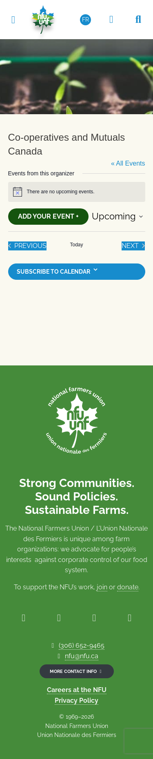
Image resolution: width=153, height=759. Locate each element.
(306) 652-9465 (81, 645)
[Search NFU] (138, 19)
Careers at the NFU (76, 690)
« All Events (128, 163)
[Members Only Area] (111, 19)
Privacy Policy (76, 700)
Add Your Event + (48, 216)
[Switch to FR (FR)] (85, 19)
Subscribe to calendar (53, 271)
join (102, 587)
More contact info (77, 671)
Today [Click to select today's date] (76, 245)
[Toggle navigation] (13, 19)
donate (127, 587)
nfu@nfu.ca (81, 656)
